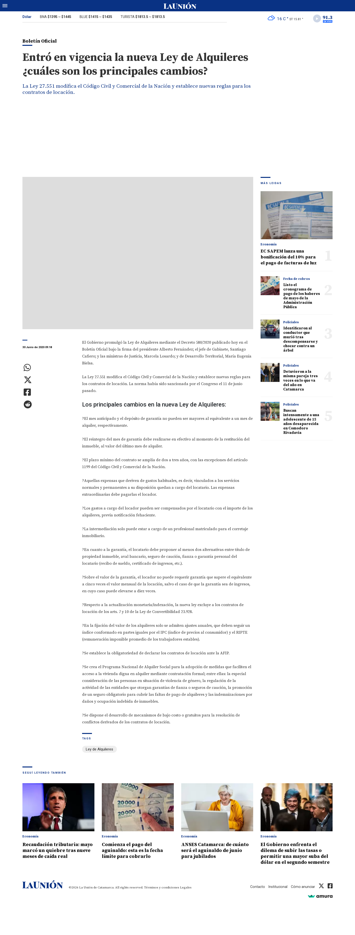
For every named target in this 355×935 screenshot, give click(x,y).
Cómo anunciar (302, 893)
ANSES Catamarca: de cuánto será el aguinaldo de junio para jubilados (216, 851)
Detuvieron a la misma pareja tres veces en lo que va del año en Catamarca (300, 381)
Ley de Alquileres (99, 750)
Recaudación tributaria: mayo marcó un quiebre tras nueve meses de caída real (55, 854)
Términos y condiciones (161, 894)
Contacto (256, 893)
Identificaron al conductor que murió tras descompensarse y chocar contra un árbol (300, 340)
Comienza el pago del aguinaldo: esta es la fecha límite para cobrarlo (135, 851)
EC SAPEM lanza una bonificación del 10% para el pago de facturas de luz (289, 258)
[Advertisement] (177, 140)
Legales (186, 894)
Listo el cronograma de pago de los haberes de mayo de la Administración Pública (301, 297)
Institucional (277, 893)
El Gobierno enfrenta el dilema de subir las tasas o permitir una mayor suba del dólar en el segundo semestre (294, 857)
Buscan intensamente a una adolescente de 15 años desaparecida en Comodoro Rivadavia (301, 422)
